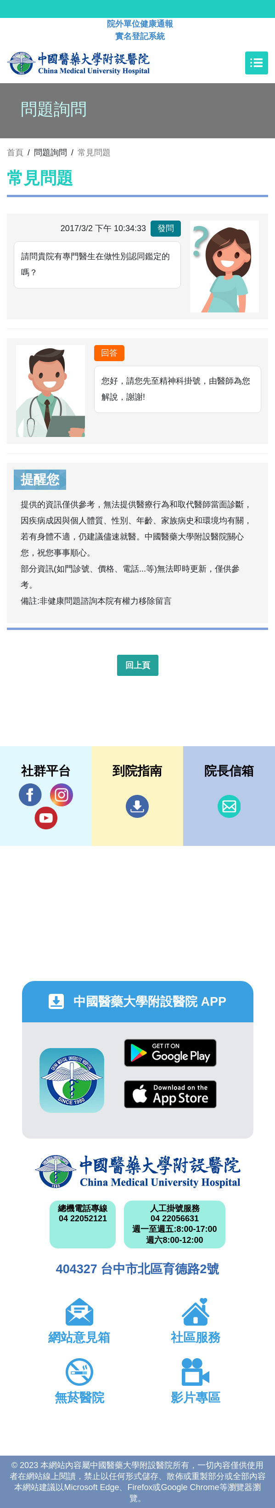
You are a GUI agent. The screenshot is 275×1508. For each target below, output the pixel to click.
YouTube (45, 817)
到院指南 (137, 806)
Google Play (170, 1053)
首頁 (15, 152)
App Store (170, 1094)
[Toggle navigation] (256, 62)
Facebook (30, 794)
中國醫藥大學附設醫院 (138, 1171)
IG (61, 794)
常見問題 (94, 152)
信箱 (229, 806)
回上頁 (137, 665)
